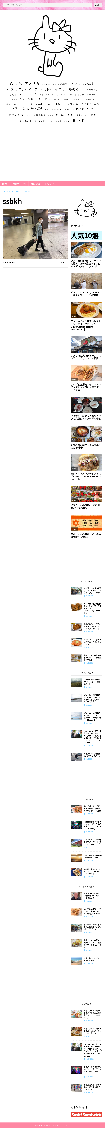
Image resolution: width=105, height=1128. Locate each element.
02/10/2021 (90, 1021)
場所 (15, 184)
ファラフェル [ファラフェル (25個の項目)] (35, 104)
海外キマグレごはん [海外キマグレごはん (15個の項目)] (43, 121)
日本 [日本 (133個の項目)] (70, 114)
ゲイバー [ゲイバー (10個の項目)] (63, 94)
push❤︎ (98, 5)
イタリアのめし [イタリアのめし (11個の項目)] (91, 90)
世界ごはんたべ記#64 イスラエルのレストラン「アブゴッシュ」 (92, 626)
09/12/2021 (90, 663)
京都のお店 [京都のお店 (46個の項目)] (16, 115)
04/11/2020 (90, 647)
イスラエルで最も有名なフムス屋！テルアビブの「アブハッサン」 (92, 590)
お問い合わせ (35, 184)
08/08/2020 (90, 596)
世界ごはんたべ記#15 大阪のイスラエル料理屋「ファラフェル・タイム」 (92, 943)
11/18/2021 (90, 814)
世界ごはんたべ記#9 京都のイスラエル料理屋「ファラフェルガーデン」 (92, 1014)
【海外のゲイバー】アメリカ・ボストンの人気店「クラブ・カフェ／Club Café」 (92, 825)
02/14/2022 (90, 832)
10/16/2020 (90, 861)
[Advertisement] (52, 154)
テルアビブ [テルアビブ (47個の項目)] (43, 99)
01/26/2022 (90, 616)
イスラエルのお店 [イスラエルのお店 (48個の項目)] (41, 89)
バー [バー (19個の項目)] (23, 104)
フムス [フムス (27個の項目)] (49, 104)
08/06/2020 (90, 917)
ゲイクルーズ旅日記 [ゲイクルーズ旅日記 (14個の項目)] (48, 95)
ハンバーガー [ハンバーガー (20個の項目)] (12, 104)
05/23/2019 (90, 687)
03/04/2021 (90, 950)
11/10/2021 (90, 901)
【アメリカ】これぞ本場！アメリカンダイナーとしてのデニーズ (92, 842)
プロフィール (50, 184)
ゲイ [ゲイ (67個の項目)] (33, 94)
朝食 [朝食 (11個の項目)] (86, 115)
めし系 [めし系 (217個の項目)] (15, 83)
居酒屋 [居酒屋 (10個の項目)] (50, 115)
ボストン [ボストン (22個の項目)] (60, 104)
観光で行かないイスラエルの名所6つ (92, 959)
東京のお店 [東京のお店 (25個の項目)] (26, 121)
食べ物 (4, 184)
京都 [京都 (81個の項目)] (90, 108)
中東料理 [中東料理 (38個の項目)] (78, 109)
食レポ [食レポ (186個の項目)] (78, 120)
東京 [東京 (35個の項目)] (93, 115)
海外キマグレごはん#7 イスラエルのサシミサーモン (93, 641)
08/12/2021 (90, 1036)
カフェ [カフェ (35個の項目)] (23, 94)
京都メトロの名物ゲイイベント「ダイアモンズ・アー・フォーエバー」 (92, 1070)
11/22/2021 (90, 877)
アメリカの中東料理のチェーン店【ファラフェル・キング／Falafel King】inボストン (93, 608)
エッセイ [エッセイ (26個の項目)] (12, 94)
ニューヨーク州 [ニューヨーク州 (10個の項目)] (88, 99)
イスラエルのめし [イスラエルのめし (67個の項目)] (68, 89)
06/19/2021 (90, 632)
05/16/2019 (90, 759)
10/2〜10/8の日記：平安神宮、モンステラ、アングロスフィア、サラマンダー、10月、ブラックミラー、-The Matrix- (93, 737)
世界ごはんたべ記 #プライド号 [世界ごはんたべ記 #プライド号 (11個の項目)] (57, 109)
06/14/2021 (90, 1092)
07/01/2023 (90, 1077)
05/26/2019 (90, 723)
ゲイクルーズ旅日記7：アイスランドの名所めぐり (92, 681)
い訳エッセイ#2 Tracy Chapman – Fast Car (93, 856)
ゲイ (24, 184)
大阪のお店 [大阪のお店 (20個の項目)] (40, 115)
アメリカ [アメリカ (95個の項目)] (32, 83)
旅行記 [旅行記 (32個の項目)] (60, 115)
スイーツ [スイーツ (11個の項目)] (13, 99)
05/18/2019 (90, 705)
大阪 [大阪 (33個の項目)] (28, 115)
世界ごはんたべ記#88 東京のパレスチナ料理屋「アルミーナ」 (92, 657)
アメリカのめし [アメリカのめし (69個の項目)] (83, 83)
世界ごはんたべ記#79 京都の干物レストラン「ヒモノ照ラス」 (92, 1030)
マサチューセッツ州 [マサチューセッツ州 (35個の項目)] (79, 103)
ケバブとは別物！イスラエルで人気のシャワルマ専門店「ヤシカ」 (92, 911)
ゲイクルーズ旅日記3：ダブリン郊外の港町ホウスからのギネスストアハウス (92, 698)
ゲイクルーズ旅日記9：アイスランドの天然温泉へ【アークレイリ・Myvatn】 (92, 716)
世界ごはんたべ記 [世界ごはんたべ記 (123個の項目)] (26, 108)
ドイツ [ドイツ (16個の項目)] (56, 99)
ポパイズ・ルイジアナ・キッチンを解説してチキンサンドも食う (92, 808)
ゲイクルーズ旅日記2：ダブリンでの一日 (92, 754)
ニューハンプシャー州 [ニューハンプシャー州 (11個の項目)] (71, 99)
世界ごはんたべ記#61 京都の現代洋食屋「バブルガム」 (92, 1087)
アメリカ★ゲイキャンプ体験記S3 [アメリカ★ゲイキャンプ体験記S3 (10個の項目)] (55, 84)
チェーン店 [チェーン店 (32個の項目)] (26, 99)
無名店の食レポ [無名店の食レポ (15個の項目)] (62, 121)
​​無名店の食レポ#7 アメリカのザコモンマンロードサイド (92, 871)
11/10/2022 (90, 964)
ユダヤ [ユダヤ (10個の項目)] (97, 104)
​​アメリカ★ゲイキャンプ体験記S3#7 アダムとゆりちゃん (92, 895)
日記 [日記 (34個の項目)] (79, 115)
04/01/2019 (90, 847)
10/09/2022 (90, 746)
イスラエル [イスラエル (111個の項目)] (16, 89)
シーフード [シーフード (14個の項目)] (92, 95)
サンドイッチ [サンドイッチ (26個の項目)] (77, 94)
